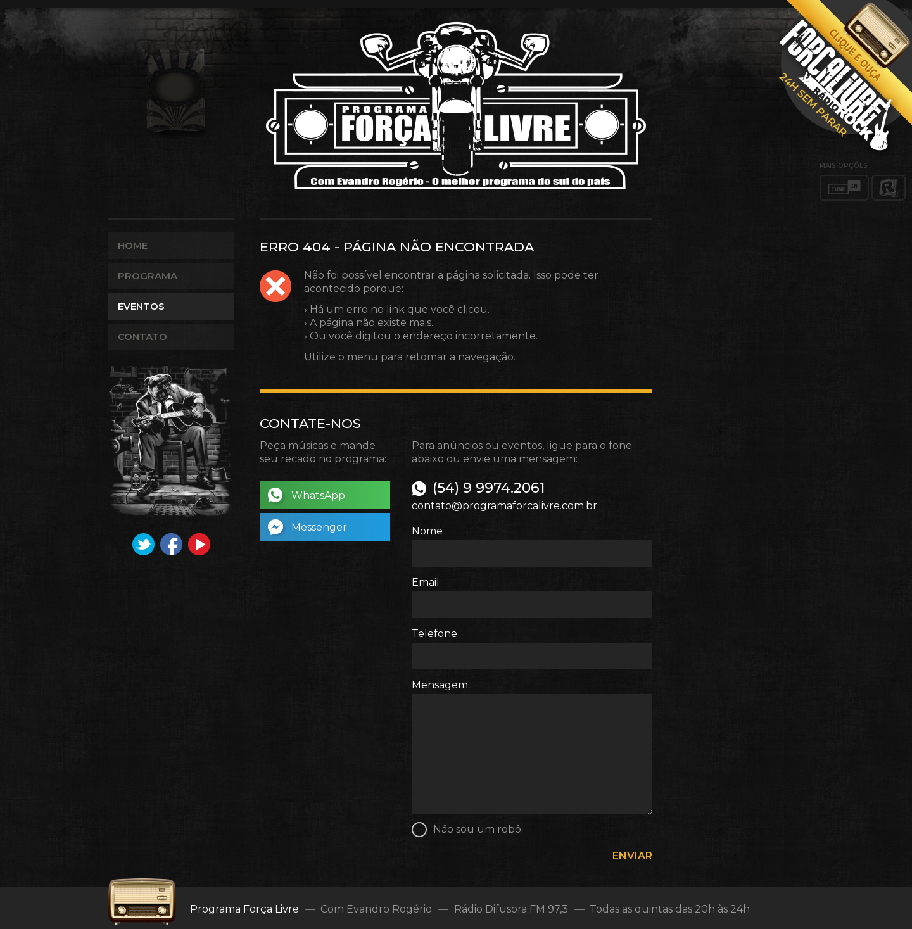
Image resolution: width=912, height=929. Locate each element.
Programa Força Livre (456, 105)
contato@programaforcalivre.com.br (504, 506)
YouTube (199, 544)
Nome (427, 531)
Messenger (319, 527)
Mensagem (440, 685)
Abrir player (843, 79)
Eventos (141, 306)
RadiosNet (888, 188)
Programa (147, 276)
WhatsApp (318, 496)
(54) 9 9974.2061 (489, 487)
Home (133, 245)
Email (426, 582)
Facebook (171, 544)
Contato (142, 337)
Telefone (434, 634)
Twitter (143, 544)
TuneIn (844, 188)
